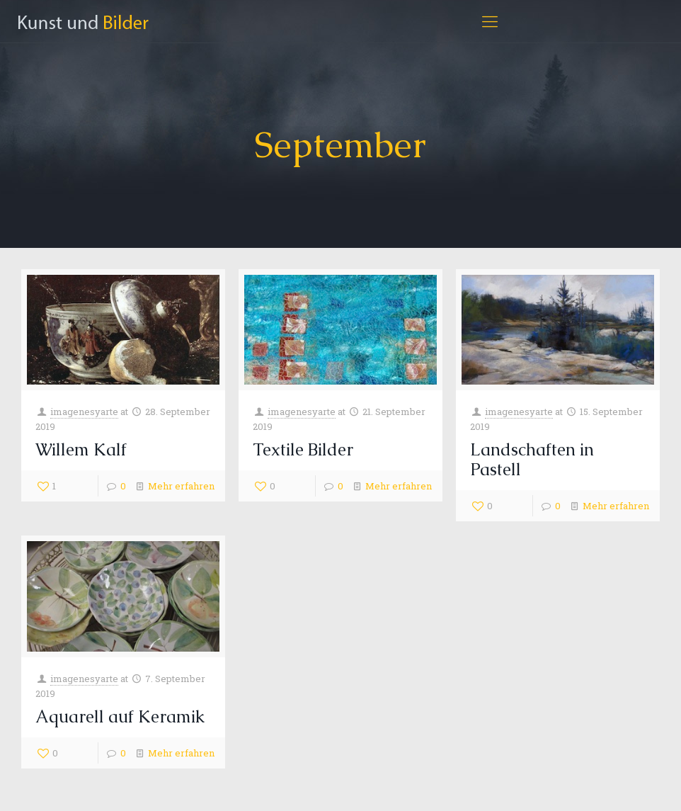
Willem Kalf (81, 449)
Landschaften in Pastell (532, 459)
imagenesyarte (84, 411)
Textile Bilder (303, 449)
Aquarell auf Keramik (120, 716)
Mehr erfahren (181, 486)
